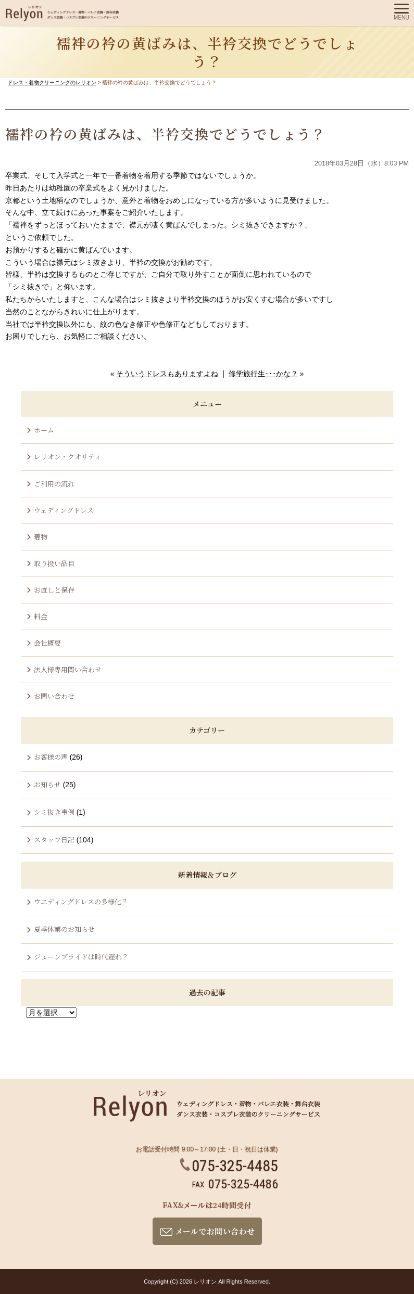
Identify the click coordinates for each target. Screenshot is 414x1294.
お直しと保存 (54, 590)
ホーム (44, 430)
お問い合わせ (54, 696)
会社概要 (47, 643)
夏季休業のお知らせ (64, 929)
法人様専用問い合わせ (68, 669)
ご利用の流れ (54, 484)
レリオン (205, 1281)
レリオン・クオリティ (67, 457)
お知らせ (47, 784)
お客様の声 (51, 757)
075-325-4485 (229, 1166)
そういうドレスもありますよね (167, 373)
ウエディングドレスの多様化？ (81, 901)
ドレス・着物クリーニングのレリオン (52, 82)
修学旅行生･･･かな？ (263, 373)
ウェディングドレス (64, 510)
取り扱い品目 (54, 563)
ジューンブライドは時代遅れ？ (81, 957)
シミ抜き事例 (54, 812)
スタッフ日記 (54, 839)
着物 (40, 537)
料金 (40, 616)
